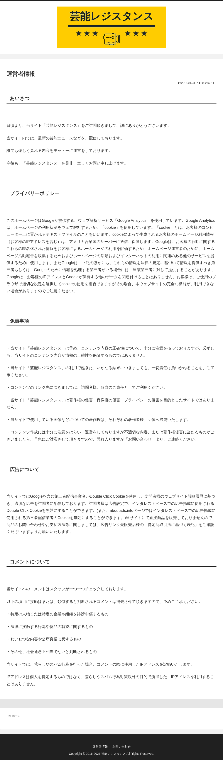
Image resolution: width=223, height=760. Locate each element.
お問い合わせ (121, 746)
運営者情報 (100, 746)
